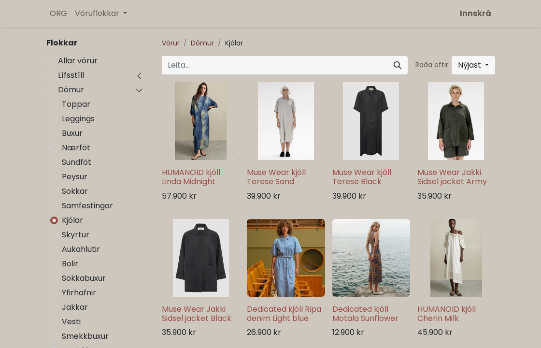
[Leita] (397, 65)
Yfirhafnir (79, 292)
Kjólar (72, 220)
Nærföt (76, 147)
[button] (473, 65)
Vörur (171, 43)
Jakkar (75, 307)
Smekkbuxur (85, 336)
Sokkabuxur (84, 278)
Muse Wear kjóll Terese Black (361, 177)
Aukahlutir (81, 249)
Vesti (71, 321)
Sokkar (75, 191)
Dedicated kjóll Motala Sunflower (365, 314)
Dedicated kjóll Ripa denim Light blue (284, 314)
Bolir (70, 263)
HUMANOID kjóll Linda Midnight (191, 177)
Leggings (78, 118)
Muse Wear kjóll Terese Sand (276, 177)
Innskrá (475, 13)
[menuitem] (58, 13)
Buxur (72, 133)
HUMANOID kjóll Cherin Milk (446, 314)
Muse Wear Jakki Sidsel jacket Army (452, 177)
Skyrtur (75, 234)
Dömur (71, 89)
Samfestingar (87, 205)
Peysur (74, 176)
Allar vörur (78, 60)
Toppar (76, 104)
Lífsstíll (71, 75)
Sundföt (76, 162)
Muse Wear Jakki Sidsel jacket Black (196, 314)
